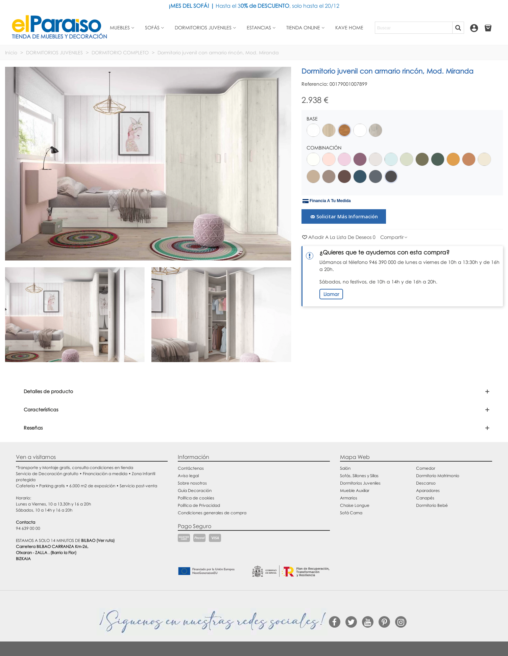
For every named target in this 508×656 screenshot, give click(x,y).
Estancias (259, 27)
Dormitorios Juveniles (360, 483)
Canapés (425, 497)
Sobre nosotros (192, 483)
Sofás (152, 27)
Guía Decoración (195, 490)
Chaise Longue (354, 505)
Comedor (425, 468)
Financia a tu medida (327, 201)
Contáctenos (191, 468)
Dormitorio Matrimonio (437, 475)
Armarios (348, 497)
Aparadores (428, 490)
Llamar (331, 294)
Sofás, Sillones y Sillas (359, 475)
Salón (345, 468)
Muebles (120, 27)
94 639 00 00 (28, 528)
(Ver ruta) (105, 540)
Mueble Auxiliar (354, 490)
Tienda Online (303, 27)
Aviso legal (188, 475)
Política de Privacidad (199, 505)
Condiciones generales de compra (212, 512)
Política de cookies (196, 497)
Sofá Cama (351, 512)
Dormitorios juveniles (203, 27)
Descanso (426, 483)
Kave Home (349, 27)
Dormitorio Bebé (432, 505)
